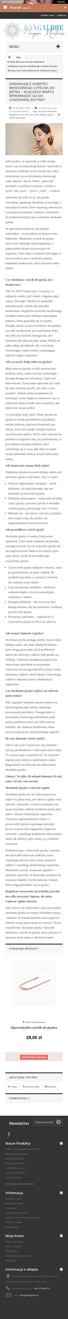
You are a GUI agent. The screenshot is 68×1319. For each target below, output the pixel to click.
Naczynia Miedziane (15, 1172)
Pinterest (50, 1086)
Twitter (12, 1086)
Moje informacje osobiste (18, 1255)
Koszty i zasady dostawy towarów (22, 1217)
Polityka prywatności (16, 1212)
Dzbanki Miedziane (15, 1163)
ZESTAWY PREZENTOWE (19, 1184)
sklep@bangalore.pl (29, 1295)
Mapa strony (11, 1227)
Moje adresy (11, 1251)
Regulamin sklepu (14, 1203)
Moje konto (14, 1236)
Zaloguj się (61, 15)
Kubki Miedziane (14, 1168)
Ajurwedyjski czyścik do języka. (34, 1027)
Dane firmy (11, 1208)
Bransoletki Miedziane (16, 1154)
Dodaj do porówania (35, 1022)
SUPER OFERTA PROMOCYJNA (23, 1149)
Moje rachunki (12, 1246)
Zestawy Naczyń (13, 1177)
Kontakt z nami (47, 15)
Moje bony (10, 1260)
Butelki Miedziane (14, 1158)
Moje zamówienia (14, 1241)
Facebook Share (31, 1086)
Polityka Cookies (13, 1222)
